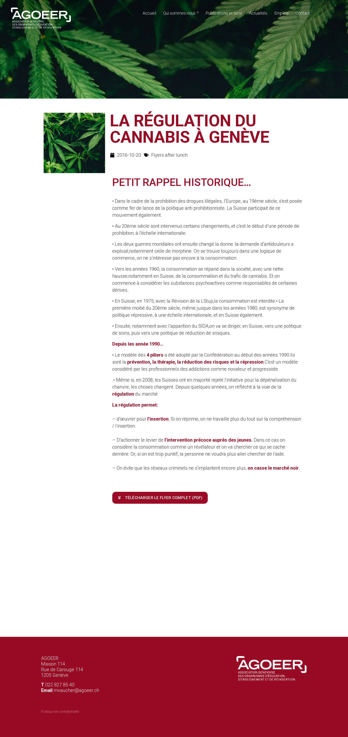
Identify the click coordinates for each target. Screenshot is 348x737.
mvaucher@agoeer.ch (76, 690)
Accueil (149, 12)
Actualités (258, 12)
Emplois (281, 12)
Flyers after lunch (169, 155)
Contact (303, 12)
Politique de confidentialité (60, 711)
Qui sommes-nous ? (181, 12)
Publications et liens (224, 12)
